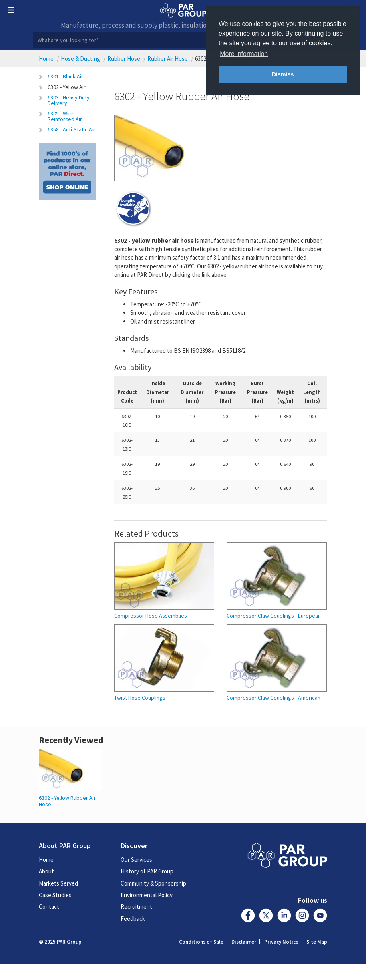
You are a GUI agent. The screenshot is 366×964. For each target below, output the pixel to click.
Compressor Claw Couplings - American (273, 698)
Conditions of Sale (201, 941)
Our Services (136, 859)
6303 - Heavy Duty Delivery (69, 100)
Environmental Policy (147, 895)
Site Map (316, 941)
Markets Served (58, 883)
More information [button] (244, 53)
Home (46, 58)
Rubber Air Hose (167, 58)
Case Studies (55, 895)
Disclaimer (243, 941)
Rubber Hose (123, 58)
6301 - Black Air (65, 76)
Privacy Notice (281, 941)
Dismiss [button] (282, 74)
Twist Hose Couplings (139, 698)
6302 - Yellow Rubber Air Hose (67, 800)
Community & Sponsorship (153, 883)
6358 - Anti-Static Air (71, 129)
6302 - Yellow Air (67, 87)
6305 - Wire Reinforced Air (65, 116)
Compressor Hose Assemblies (150, 616)
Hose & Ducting (80, 58)
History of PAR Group (147, 871)
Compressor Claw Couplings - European (274, 616)
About (46, 871)
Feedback (133, 918)
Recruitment (136, 906)
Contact (49, 906)
